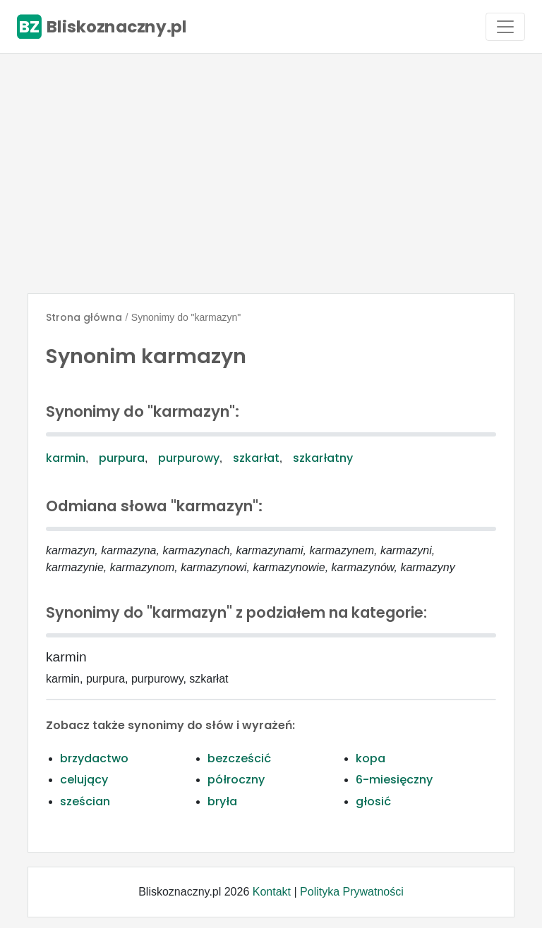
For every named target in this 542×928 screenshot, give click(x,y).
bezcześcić (239, 758)
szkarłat (256, 458)
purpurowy (188, 458)
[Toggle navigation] (505, 27)
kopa (370, 758)
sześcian (85, 801)
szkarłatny (323, 458)
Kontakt (272, 892)
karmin (65, 458)
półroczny (236, 779)
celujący (84, 779)
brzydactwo (94, 758)
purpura (122, 458)
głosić (373, 801)
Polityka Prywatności (352, 892)
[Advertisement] (271, 173)
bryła (222, 801)
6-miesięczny (394, 779)
